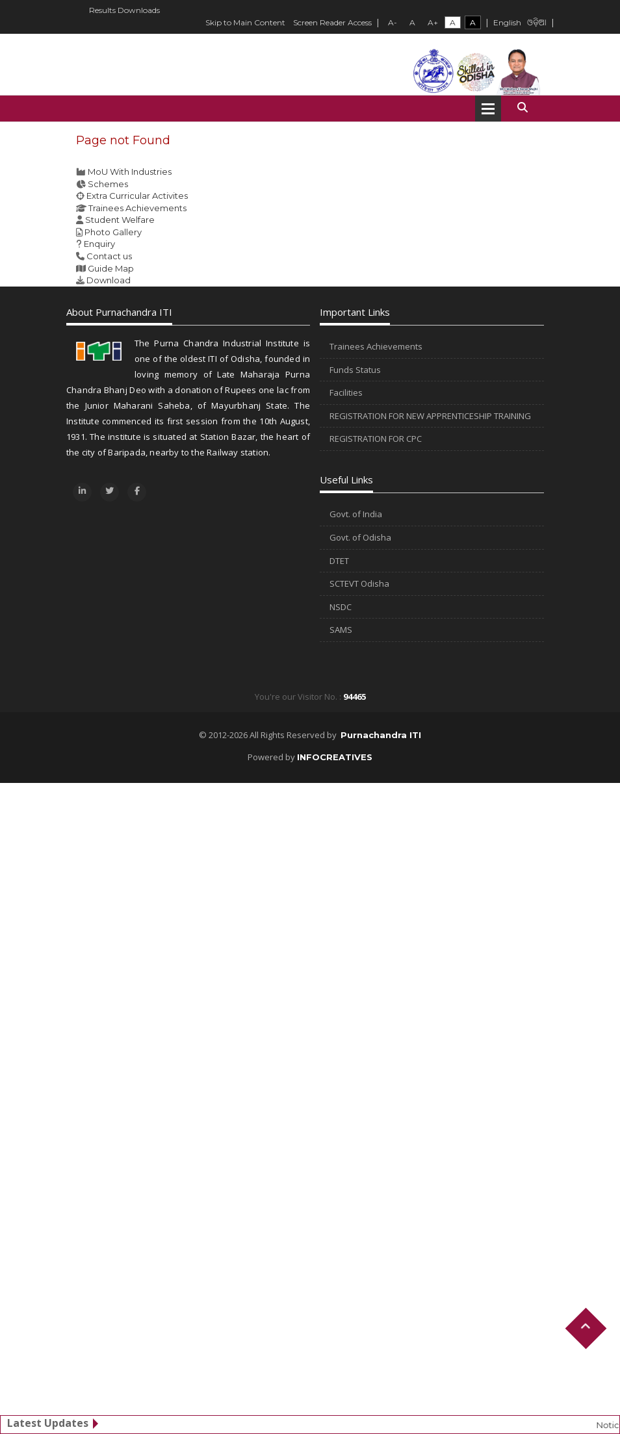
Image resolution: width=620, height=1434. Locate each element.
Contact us (109, 256)
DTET (339, 561)
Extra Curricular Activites (137, 195)
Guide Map (111, 268)
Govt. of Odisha (360, 537)
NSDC (340, 607)
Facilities (346, 392)
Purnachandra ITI (381, 735)
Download (108, 280)
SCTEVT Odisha (359, 583)
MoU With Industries (130, 171)
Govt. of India (355, 514)
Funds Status (355, 370)
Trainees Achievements (137, 208)
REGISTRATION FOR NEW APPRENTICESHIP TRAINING (430, 416)
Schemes (108, 184)
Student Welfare (120, 219)
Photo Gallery (113, 232)
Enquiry (99, 243)
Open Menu (488, 109)
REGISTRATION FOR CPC (375, 438)
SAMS (340, 629)
